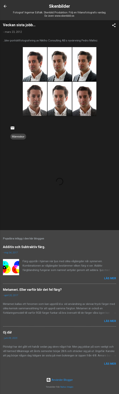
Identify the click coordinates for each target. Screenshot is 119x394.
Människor (18, 136)
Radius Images (66, 387)
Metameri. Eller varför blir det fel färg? (32, 290)
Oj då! (7, 332)
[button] (114, 26)
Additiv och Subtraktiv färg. (24, 247)
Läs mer (110, 278)
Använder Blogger (59, 380)
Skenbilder (59, 6)
